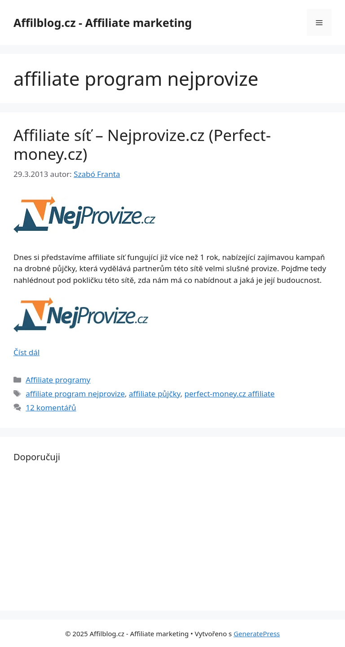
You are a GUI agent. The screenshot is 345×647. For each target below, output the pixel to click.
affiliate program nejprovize (75, 393)
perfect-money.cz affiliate (229, 393)
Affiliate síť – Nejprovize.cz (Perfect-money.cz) (142, 144)
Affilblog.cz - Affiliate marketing (102, 22)
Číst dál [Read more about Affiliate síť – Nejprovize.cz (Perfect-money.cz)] (26, 352)
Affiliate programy (58, 379)
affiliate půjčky (155, 393)
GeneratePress (257, 633)
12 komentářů (51, 407)
